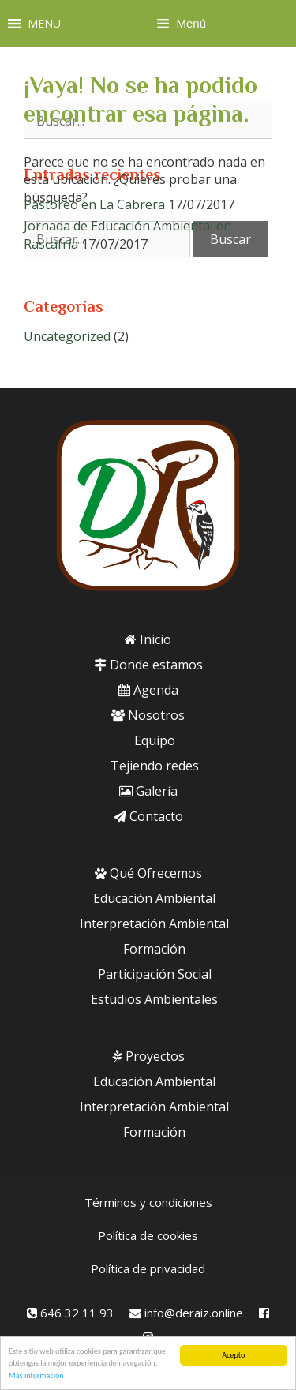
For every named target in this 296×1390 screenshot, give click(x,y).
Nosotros (148, 715)
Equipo (154, 740)
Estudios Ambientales (154, 999)
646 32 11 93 (70, 1313)
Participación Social (155, 974)
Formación (154, 948)
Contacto (148, 816)
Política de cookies (148, 1235)
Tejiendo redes (155, 765)
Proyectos (148, 1056)
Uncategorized (67, 336)
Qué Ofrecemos (148, 873)
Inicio (148, 639)
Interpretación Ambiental (154, 923)
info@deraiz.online (186, 1313)
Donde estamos (148, 664)
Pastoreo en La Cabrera (94, 204)
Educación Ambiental (154, 898)
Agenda (148, 690)
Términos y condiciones (148, 1202)
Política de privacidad (148, 1268)
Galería (148, 791)
